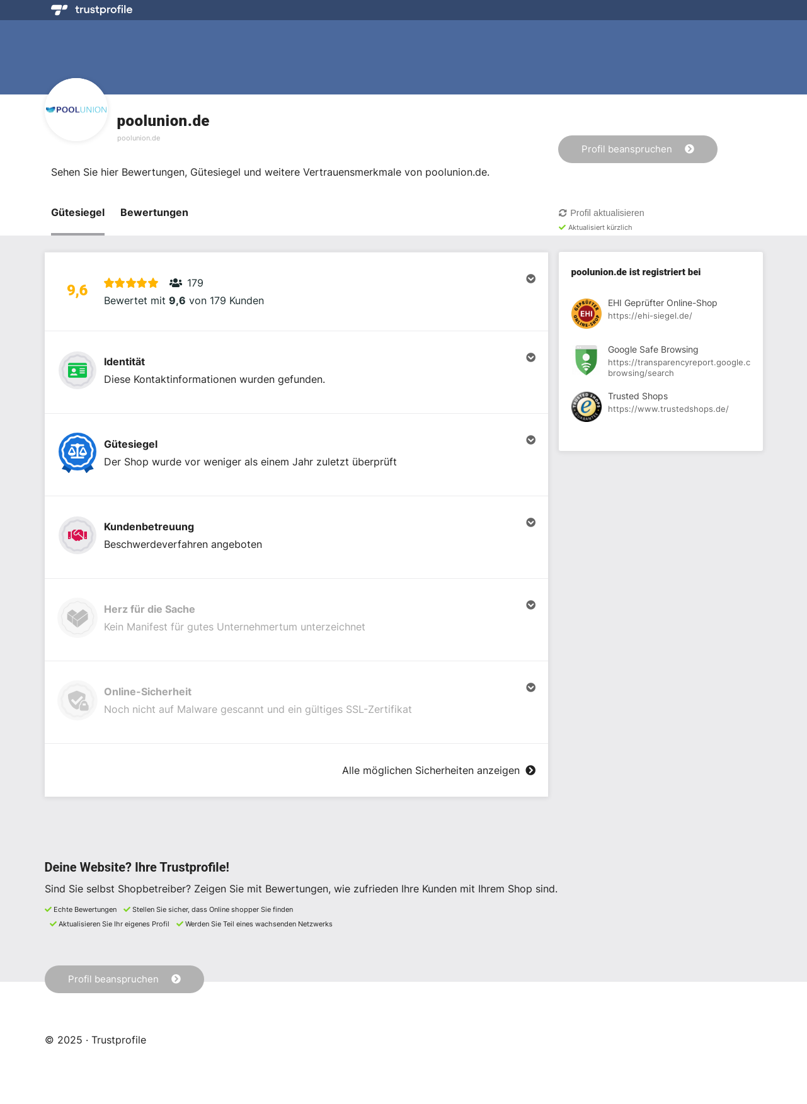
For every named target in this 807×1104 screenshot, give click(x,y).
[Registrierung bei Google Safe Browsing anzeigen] (660, 362)
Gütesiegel (78, 212)
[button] (296, 292)
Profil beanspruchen (637, 149)
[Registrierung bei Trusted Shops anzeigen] (660, 409)
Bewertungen (154, 212)
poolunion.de (138, 138)
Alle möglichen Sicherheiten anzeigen (438, 770)
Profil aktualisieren (601, 213)
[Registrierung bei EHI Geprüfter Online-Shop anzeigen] (660, 316)
